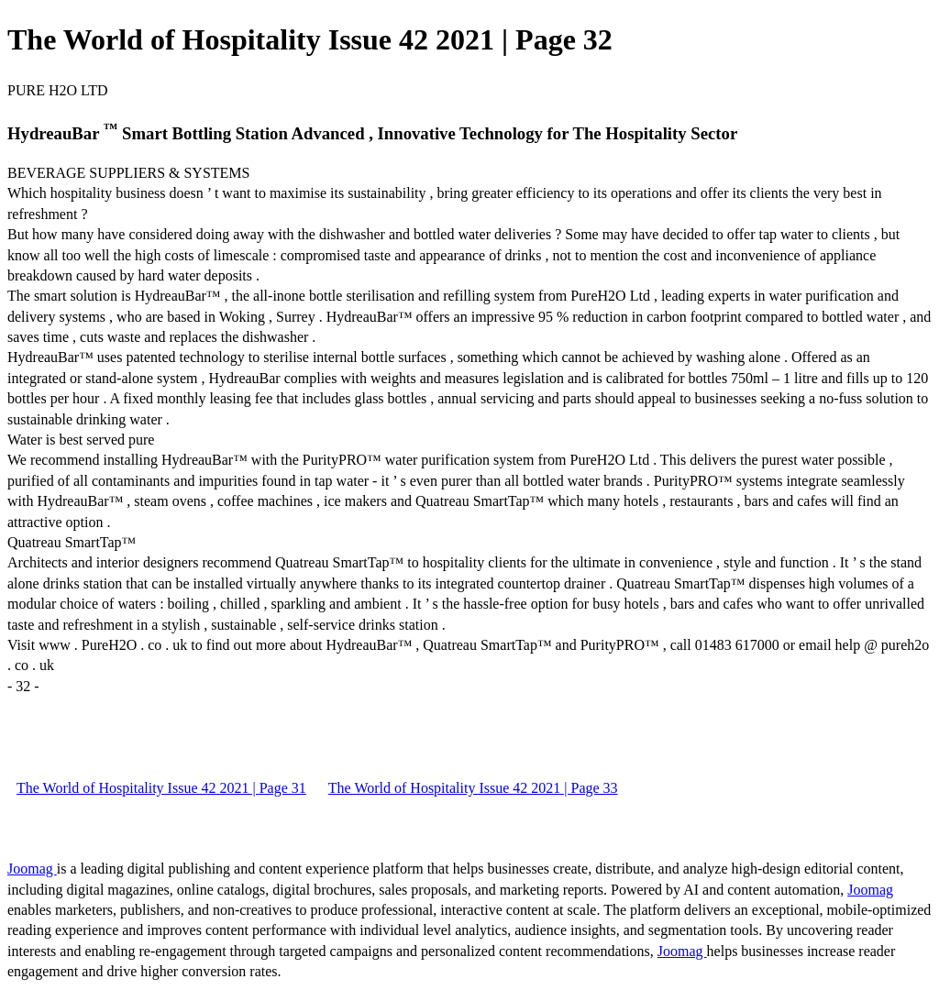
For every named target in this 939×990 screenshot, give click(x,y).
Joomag (32, 868)
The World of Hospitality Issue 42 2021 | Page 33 (473, 788)
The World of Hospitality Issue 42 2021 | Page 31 (161, 788)
